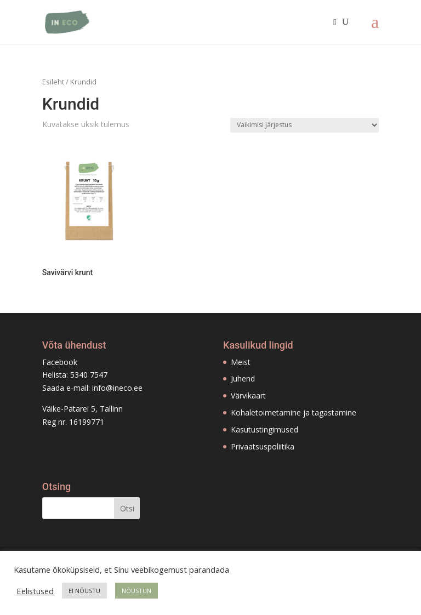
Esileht (53, 82)
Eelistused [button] (35, 591)
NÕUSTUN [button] (136, 590)
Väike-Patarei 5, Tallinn (82, 408)
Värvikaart (248, 395)
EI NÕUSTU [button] (84, 590)
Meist (241, 362)
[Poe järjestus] (304, 125)
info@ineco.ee (117, 388)
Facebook (59, 362)
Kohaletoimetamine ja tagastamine (293, 412)
